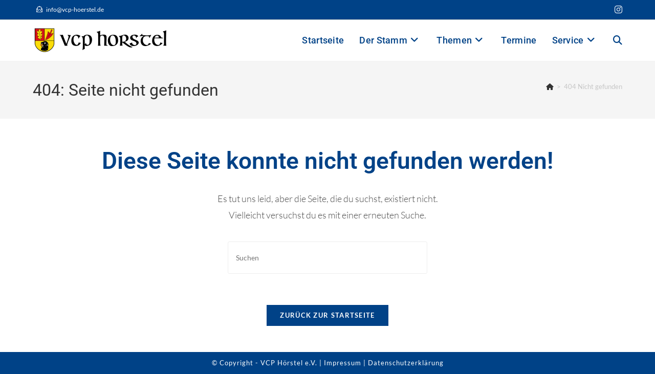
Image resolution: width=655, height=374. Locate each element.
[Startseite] (550, 86)
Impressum (342, 363)
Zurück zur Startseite (327, 315)
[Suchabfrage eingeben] (327, 257)
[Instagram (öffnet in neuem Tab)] (617, 10)
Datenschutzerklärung (406, 363)
